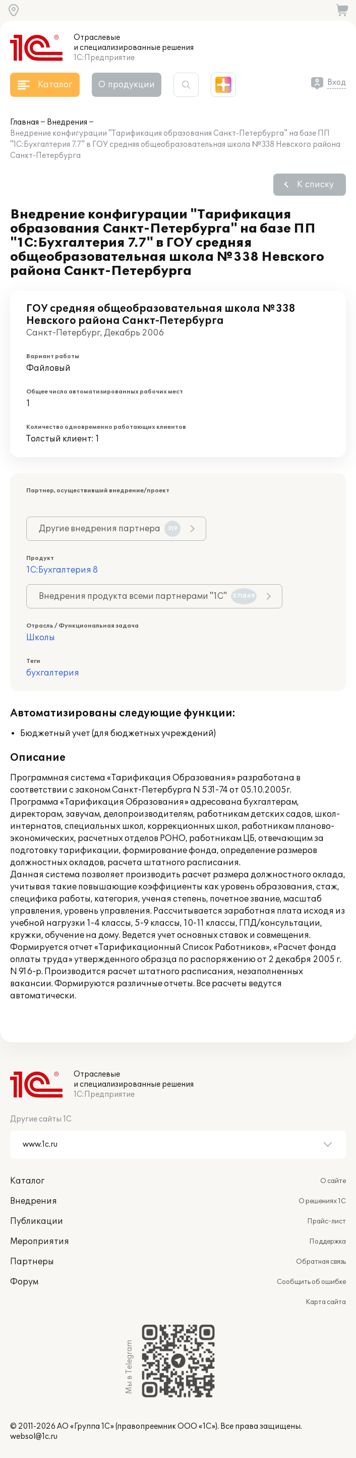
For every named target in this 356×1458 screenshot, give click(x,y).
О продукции (126, 85)
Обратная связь (321, 1262)
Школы (40, 638)
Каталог (27, 1181)
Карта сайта (326, 1302)
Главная (24, 122)
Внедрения (67, 122)
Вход (336, 82)
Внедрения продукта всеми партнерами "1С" (148, 596)
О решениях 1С (322, 1201)
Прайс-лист (326, 1221)
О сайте (333, 1181)
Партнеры (32, 1262)
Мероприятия (39, 1242)
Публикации (36, 1221)
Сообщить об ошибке (311, 1282)
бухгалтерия (52, 673)
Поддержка (327, 1242)
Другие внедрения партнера (110, 529)
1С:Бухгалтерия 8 (62, 570)
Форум (24, 1282)
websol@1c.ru (33, 1436)
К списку (315, 185)
